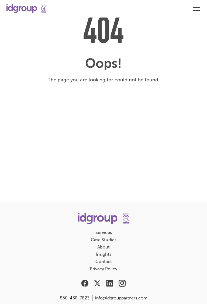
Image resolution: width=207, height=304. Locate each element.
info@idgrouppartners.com (121, 298)
